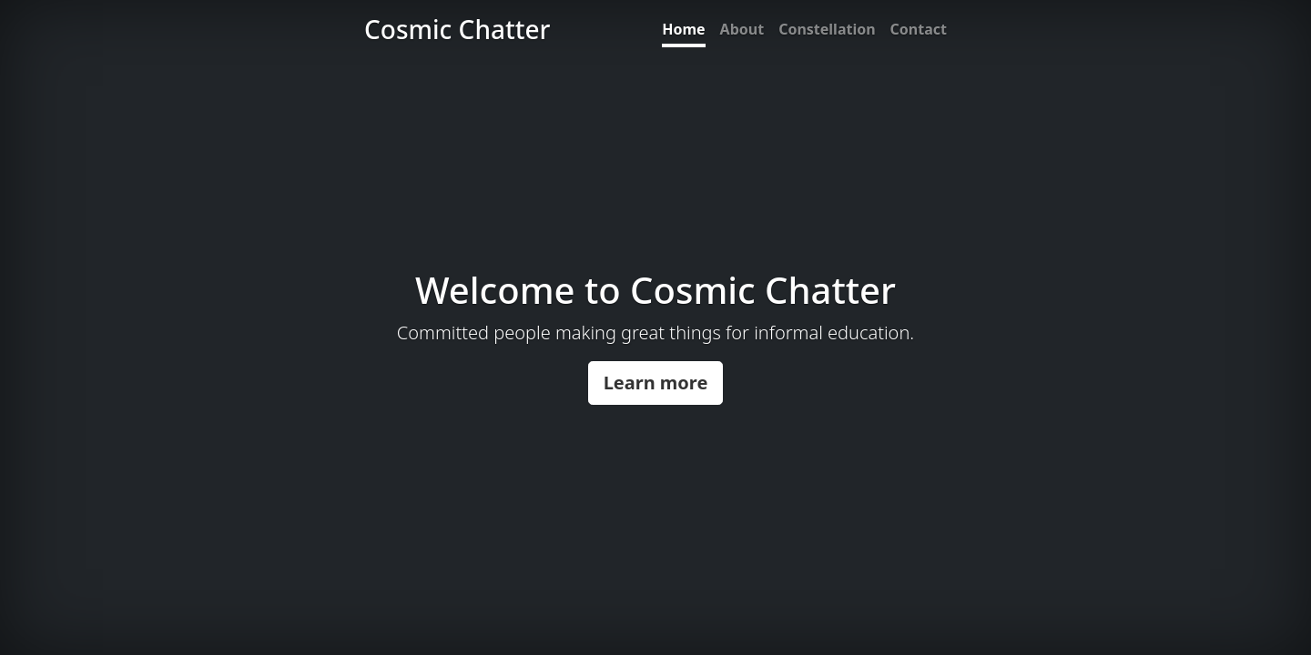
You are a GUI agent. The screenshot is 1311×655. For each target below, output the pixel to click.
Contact (918, 29)
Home (683, 29)
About (742, 29)
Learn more (656, 382)
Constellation (826, 29)
